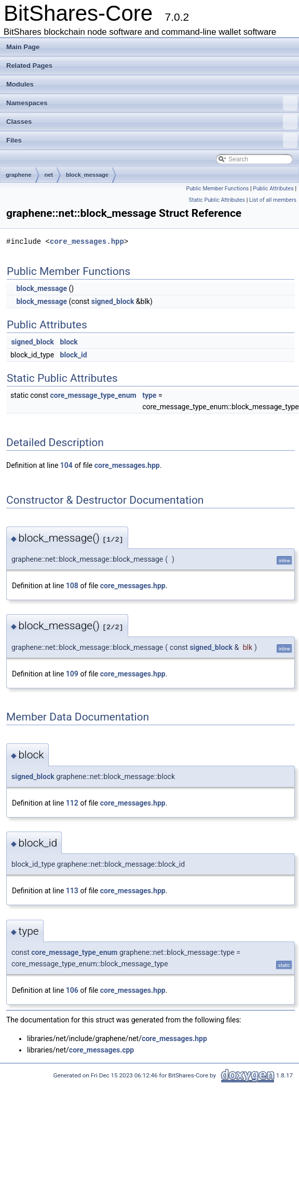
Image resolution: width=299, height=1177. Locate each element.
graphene (19, 175)
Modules (20, 84)
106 (72, 990)
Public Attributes (273, 188)
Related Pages (29, 66)
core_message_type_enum (93, 395)
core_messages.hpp (87, 241)
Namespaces (151, 103)
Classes (151, 122)
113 (72, 891)
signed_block (112, 301)
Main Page (22, 47)
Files (151, 140)
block (69, 342)
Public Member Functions (217, 188)
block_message (87, 175)
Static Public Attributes (217, 200)
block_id (73, 355)
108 (72, 585)
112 (72, 803)
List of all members (272, 200)
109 (72, 674)
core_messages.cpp (101, 1050)
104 (66, 465)
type (149, 395)
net (49, 175)
